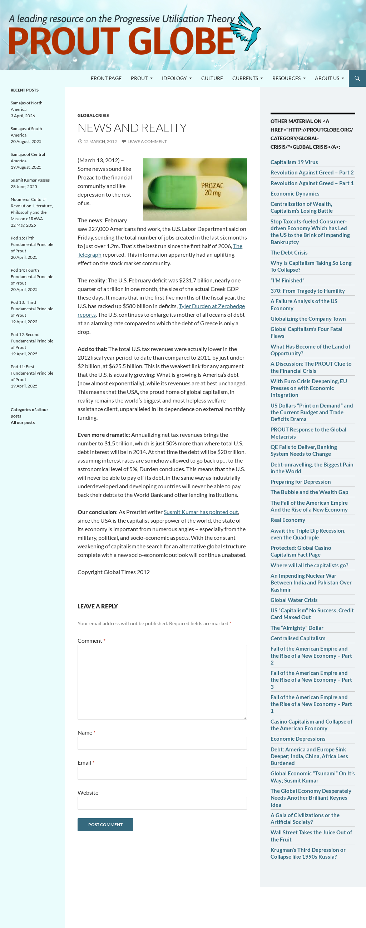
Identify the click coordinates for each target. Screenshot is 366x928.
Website (88, 792)
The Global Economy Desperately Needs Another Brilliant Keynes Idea (311, 798)
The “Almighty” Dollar (297, 628)
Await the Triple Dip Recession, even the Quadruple (308, 533)
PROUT (139, 78)
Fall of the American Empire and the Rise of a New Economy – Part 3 (311, 680)
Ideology (174, 78)
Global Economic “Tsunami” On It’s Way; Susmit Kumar (313, 776)
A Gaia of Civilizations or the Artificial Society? (305, 818)
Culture (212, 78)
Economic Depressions (298, 738)
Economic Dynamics (295, 193)
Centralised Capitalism (298, 638)
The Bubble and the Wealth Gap (309, 492)
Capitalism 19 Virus (294, 162)
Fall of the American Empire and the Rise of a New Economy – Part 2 (311, 655)
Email (86, 762)
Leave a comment (147, 141)
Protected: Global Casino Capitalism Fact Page (301, 551)
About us (327, 78)
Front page (106, 78)
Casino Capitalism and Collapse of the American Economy (311, 724)
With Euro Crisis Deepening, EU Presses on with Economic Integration (309, 388)
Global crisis (93, 115)
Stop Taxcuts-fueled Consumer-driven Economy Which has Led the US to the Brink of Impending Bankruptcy (310, 231)
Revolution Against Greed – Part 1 (312, 183)
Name (86, 732)
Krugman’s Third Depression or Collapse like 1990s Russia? (308, 853)
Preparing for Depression (301, 481)
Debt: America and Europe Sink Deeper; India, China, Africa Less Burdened (309, 756)
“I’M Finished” (288, 280)
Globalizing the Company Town (308, 318)
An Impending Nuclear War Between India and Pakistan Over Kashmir (311, 582)
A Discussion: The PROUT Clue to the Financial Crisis (311, 367)
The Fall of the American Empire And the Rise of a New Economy (309, 506)
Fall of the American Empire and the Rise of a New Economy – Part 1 (311, 704)
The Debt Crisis (289, 252)
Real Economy (288, 520)
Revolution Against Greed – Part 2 (312, 172)
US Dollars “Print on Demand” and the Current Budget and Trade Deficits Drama (312, 412)
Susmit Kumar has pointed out (201, 511)
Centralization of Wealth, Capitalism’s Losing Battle (302, 207)
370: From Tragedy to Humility (308, 290)
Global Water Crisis (294, 600)
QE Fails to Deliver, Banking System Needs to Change (304, 450)
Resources (286, 78)
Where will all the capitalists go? (309, 565)
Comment (91, 640)
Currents (245, 78)
